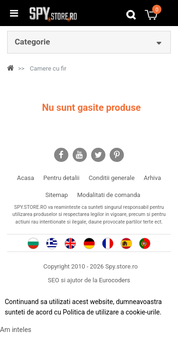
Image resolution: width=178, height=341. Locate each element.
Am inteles (15, 329)
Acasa (25, 177)
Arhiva (152, 177)
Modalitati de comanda (108, 194)
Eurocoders (115, 280)
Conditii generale (112, 177)
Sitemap (56, 194)
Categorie (32, 41)
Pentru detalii (61, 177)
